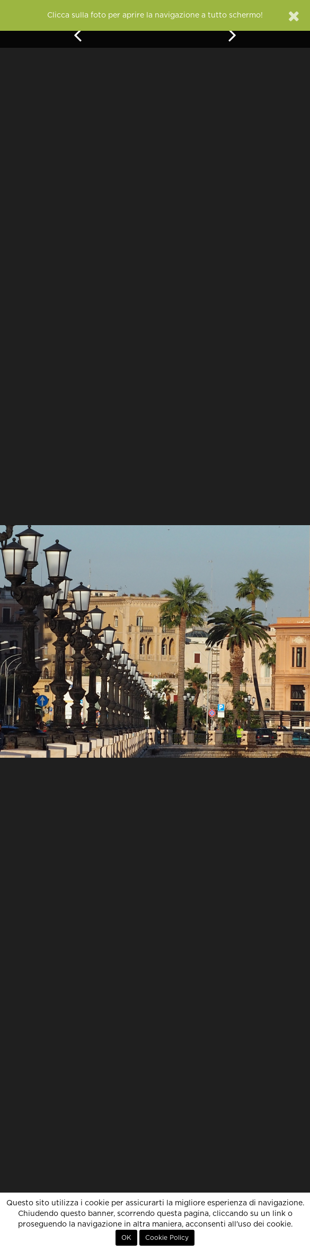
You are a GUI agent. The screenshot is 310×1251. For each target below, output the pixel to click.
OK (126, 1238)
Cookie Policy (167, 1238)
